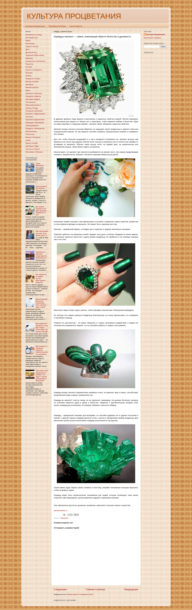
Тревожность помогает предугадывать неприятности (41, 255)
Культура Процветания (35, 26)
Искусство (29, 64)
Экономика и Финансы (34, 152)
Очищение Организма (34, 111)
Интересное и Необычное (35, 61)
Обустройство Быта (33, 105)
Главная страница (95, 589)
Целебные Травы (32, 146)
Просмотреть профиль (152, 38)
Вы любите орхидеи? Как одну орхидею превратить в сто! (41, 211)
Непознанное (31, 102)
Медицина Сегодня (33, 79)
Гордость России (32, 46)
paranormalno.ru (60, 510)
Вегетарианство (32, 38)
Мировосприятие (32, 87)
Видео (28, 40)
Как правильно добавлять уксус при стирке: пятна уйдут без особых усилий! (42, 327)
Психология (30, 134)
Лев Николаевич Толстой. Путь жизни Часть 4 (42, 233)
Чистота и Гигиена (33, 149)
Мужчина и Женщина (34, 93)
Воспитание (30, 43)
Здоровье (29, 58)
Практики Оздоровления (35, 120)
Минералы (65, 518)
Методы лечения (32, 81)
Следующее (60, 589)
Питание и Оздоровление (35, 114)
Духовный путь (31, 52)
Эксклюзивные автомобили (41, 187)
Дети (27, 49)
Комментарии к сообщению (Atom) (80, 594)
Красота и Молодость (34, 70)
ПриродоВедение (32, 125)
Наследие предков (33, 99)
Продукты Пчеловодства (35, 128)
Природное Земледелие (35, 122)
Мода (28, 90)
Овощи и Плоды (32, 108)
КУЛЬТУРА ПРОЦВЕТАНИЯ (74, 16)
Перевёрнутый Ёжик (57, 26)
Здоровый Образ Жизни (35, 55)
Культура (29, 73)
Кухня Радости (76, 26)
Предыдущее (131, 589)
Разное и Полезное (33, 137)
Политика (29, 117)
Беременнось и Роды (34, 35)
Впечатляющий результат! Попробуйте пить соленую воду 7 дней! (41, 303)
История (29, 67)
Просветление (31, 131)
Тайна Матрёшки (39, 164)
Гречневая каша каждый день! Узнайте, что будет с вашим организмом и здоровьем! (42, 375)
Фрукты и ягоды (32, 143)
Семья (28, 140)
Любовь (28, 76)
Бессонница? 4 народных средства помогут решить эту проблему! (42, 350)
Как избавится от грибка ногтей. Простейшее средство (41, 278)
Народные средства (33, 96)
